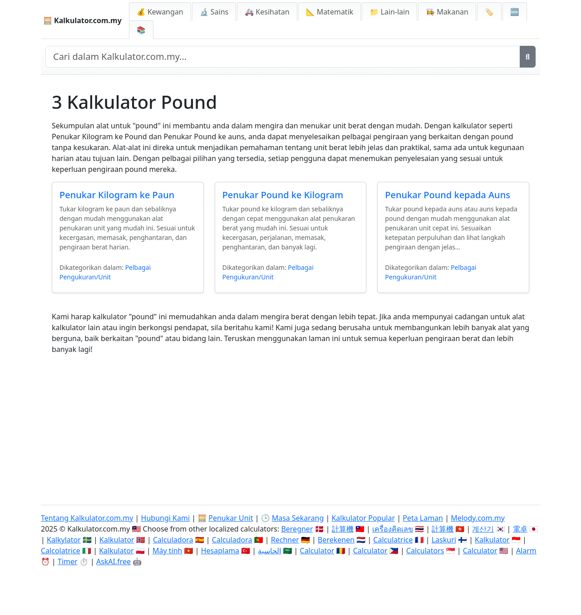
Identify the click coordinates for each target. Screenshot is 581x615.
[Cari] (528, 57)
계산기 (483, 529)
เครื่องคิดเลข (392, 529)
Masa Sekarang (298, 518)
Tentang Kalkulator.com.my (87, 518)
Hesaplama (220, 551)
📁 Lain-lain (389, 12)
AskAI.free (113, 561)
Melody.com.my (478, 518)
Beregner (297, 529)
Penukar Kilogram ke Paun (116, 195)
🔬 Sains (214, 12)
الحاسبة (269, 551)
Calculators (425, 551)
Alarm (526, 551)
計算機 (343, 529)
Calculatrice (393, 540)
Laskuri (444, 540)
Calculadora (173, 540)
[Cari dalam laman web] (282, 57)
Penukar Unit (230, 518)
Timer (68, 561)
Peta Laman (423, 518)
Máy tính (167, 551)
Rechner (285, 540)
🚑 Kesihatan (267, 12)
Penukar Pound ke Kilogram (283, 195)
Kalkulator (116, 540)
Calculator (317, 551)
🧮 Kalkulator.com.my (82, 20)
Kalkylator (64, 540)
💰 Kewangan (160, 12)
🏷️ (489, 12)
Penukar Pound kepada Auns (447, 195)
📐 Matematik (330, 12)
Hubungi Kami (165, 518)
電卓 (520, 529)
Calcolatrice (60, 551)
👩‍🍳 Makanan (447, 12)
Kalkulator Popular (363, 518)
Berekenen (336, 540)
